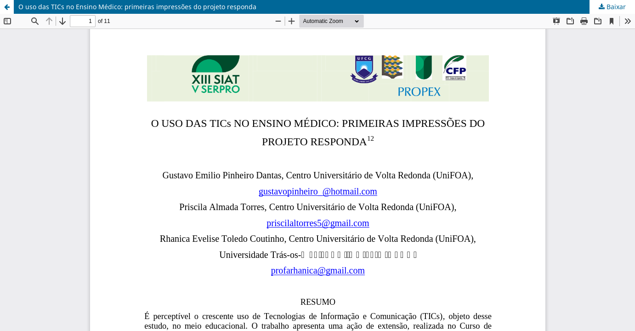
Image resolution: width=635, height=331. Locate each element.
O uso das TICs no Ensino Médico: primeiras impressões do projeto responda (137, 6)
